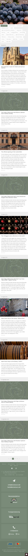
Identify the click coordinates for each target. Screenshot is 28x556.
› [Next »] (19, 459)
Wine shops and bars (21, 464)
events (11, 28)
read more (3, 86)
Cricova (3, 39)
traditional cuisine (5, 28)
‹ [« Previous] (9, 459)
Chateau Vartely (11, 36)
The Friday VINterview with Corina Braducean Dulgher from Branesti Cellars (13, 197)
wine (8, 32)
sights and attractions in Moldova (8, 30)
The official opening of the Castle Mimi (11, 152)
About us (4, 464)
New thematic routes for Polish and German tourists (13, 67)
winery (3, 34)
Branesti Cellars (19, 36)
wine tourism (4, 25)
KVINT (3, 41)
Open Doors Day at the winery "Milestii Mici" (13, 318)
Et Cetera (21, 39)
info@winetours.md (14, 485)
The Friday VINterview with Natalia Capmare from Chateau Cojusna (13, 441)
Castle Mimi (8, 41)
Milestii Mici (15, 39)
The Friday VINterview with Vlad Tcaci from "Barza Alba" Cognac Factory (12, 279)
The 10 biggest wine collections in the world (12, 236)
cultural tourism (12, 25)
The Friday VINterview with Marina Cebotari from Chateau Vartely (13, 113)
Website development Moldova (11, 551)
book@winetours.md (14, 487)
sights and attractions (20, 34)
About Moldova (11, 464)
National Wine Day (9, 34)
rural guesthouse (14, 32)
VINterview (4, 36)
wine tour (3, 32)
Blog (11, 465)
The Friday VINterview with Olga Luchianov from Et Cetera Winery (12, 402)
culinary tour (19, 30)
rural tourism (19, 25)
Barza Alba (9, 39)
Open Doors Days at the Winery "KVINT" (12, 361)
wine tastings (22, 32)
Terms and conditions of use (14, 547)
